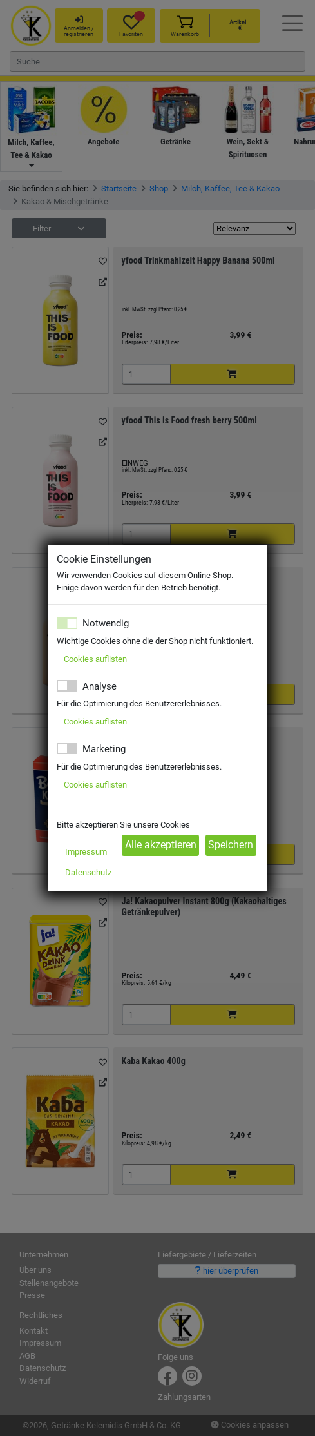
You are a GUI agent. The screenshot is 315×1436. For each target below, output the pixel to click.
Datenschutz (88, 872)
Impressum (86, 852)
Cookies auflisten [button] (95, 659)
